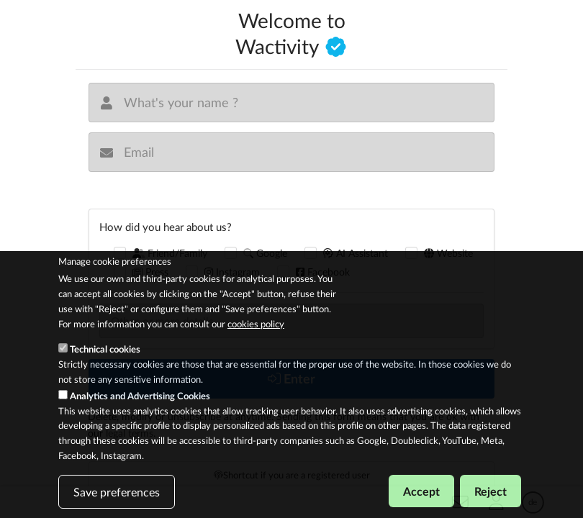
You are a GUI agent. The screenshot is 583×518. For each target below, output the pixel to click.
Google (265, 253)
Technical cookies (105, 360)
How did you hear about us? (165, 226)
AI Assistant (355, 253)
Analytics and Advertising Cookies (140, 407)
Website (448, 253)
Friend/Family (170, 253)
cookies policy (255, 334)
